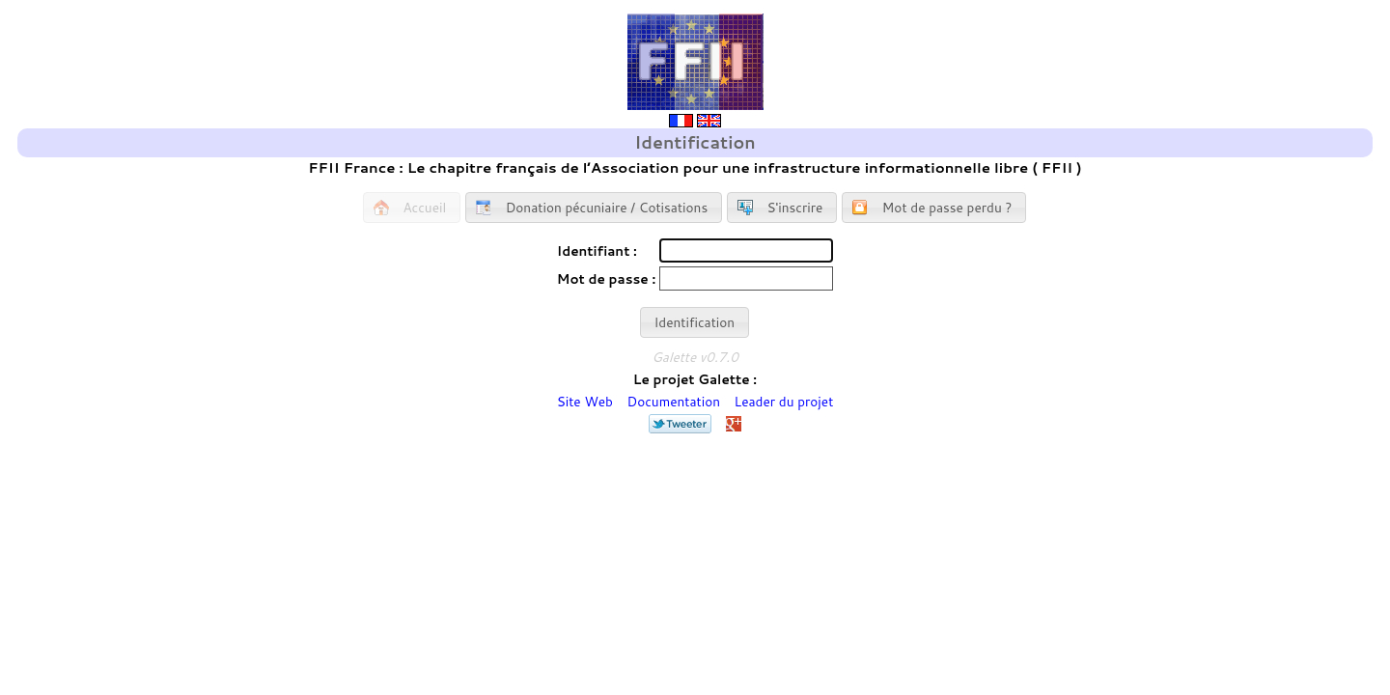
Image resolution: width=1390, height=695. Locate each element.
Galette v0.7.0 (695, 357)
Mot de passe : (606, 278)
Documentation (674, 401)
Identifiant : (597, 250)
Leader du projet (784, 401)
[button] (411, 207)
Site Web (585, 401)
